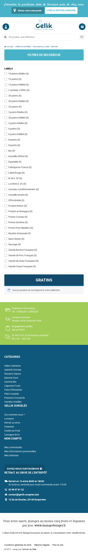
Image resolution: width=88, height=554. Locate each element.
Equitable (15, 161)
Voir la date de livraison (61, 10)
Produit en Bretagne (20, 211)
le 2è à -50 (15, 178)
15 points (15, 79)
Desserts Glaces (12, 373)
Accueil (10, 46)
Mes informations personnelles (20, 451)
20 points (15, 95)
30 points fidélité (18, 117)
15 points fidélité (18, 84)
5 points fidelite (18, 123)
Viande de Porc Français (22, 255)
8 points (14, 139)
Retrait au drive (12, 422)
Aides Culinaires (12, 365)
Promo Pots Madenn (20, 227)
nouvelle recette (18, 194)
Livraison (9, 418)
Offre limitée (16, 200)
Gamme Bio (10, 381)
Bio (11, 150)
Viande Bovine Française (22, 249)
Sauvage (14, 244)
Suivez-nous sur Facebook (23, 468)
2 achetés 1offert (19, 90)
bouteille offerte (18, 156)
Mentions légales (42, 544)
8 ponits (14, 145)
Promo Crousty (18, 216)
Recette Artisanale (19, 233)
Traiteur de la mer (41, 46)
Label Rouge (16, 172)
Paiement (9, 426)
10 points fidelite (18, 73)
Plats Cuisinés (11, 393)
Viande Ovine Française (22, 266)
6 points (14, 128)
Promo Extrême (18, 222)
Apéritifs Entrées (23, 46)
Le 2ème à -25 (17, 183)
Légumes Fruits (12, 385)
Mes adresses (11, 455)
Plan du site (57, 544)
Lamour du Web (29, 549)
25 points (15, 106)
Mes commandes (13, 447)
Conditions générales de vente (17, 544)
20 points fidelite (18, 101)
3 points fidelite (18, 112)
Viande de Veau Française (23, 260)
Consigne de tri (12, 434)
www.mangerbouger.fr (50, 525)
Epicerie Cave (11, 377)
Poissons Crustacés (14, 397)
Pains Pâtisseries (13, 389)
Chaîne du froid (12, 430)
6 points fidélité (18, 134)
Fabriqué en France (20, 167)
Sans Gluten (16, 238)
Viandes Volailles (13, 401)
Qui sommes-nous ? (14, 414)
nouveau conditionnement (23, 189)
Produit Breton (17, 205)
